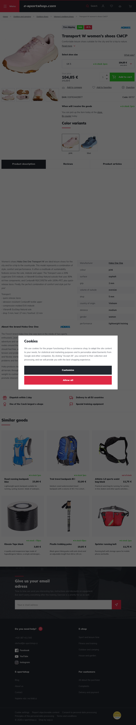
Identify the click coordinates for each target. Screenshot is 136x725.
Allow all (68, 380)
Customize (68, 370)
